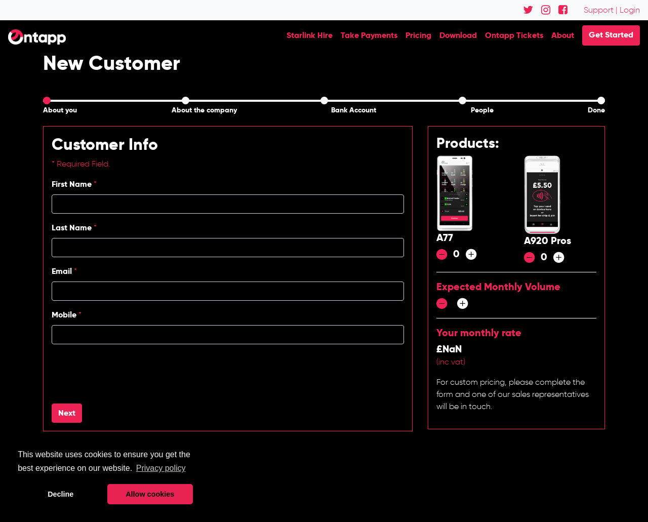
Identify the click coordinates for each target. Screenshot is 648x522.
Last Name (74, 227)
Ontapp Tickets (514, 35)
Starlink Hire (310, 35)
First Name (74, 184)
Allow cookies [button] (150, 494)
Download (458, 35)
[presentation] (129, 372)
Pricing (418, 35)
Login (630, 10)
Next (66, 413)
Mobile (67, 314)
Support (599, 10)
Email (64, 271)
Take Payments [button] (369, 35)
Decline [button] (60, 494)
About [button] (562, 35)
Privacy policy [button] (161, 468)
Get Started (611, 34)
